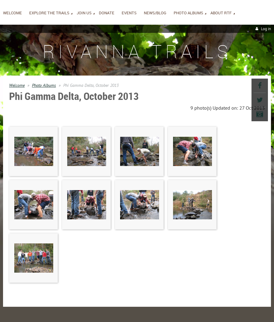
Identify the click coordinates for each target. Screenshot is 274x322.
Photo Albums (44, 85)
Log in (266, 28)
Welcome (17, 85)
